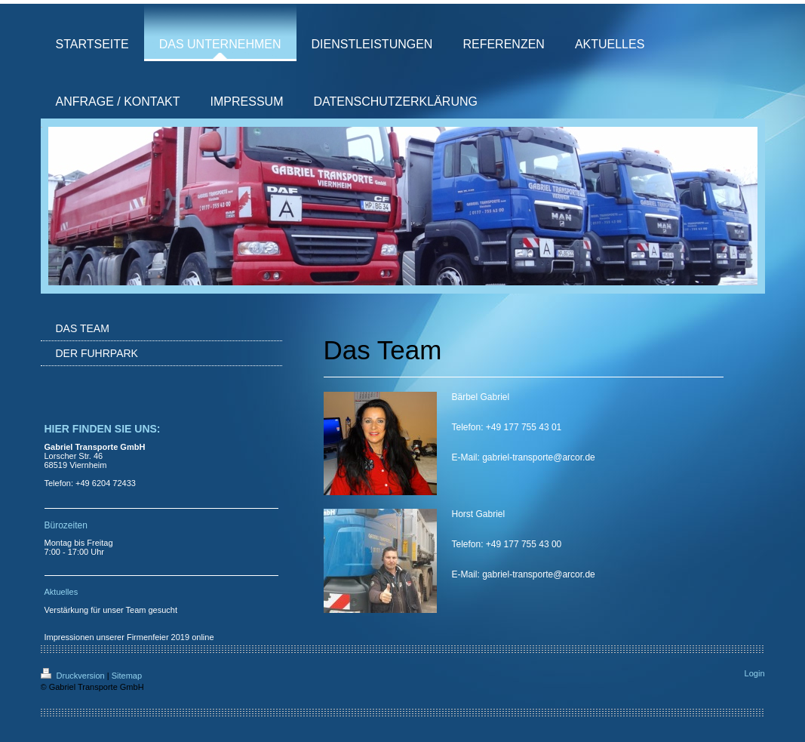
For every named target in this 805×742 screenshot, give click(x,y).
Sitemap (127, 675)
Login (755, 673)
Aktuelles (61, 591)
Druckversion (74, 675)
